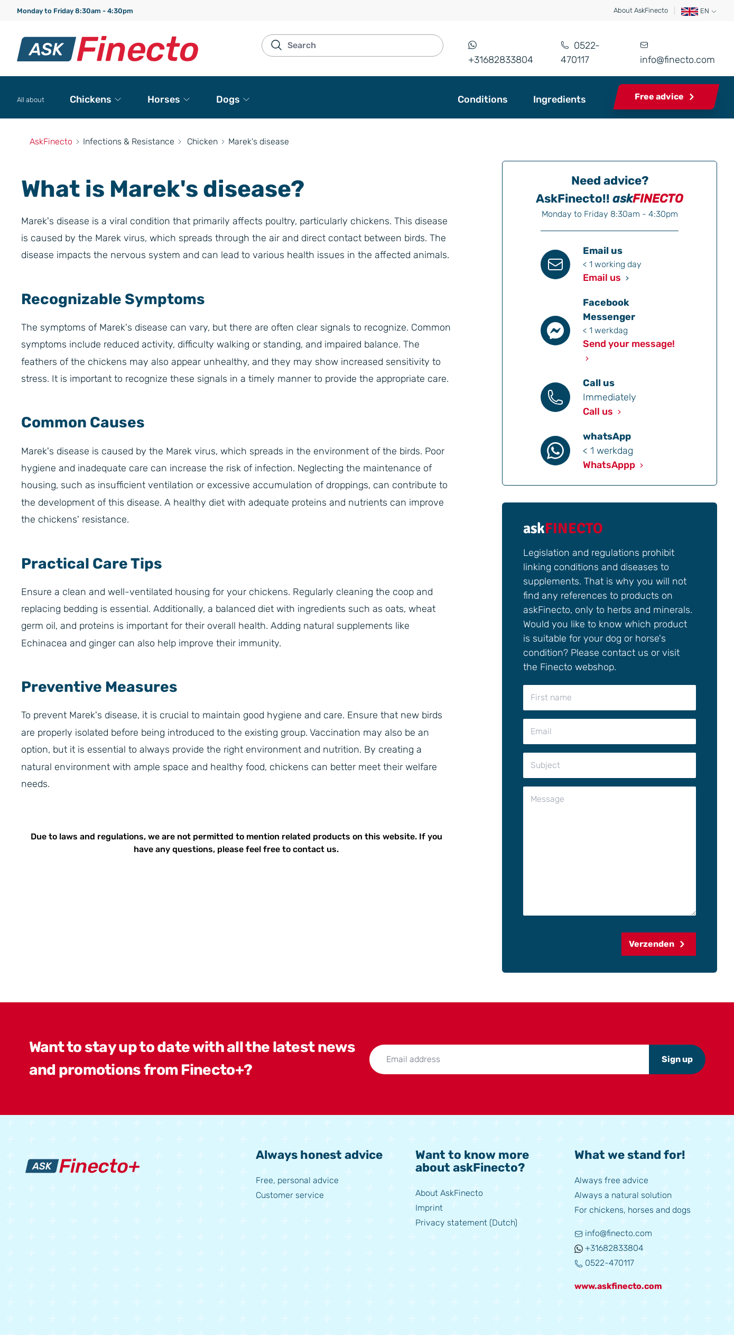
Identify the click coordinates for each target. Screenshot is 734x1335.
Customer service (290, 1195)
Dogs (233, 99)
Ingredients (559, 99)
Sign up (677, 1059)
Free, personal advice (297, 1180)
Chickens (96, 99)
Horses (169, 99)
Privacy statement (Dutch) (466, 1223)
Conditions (483, 99)
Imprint (429, 1208)
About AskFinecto (641, 10)
